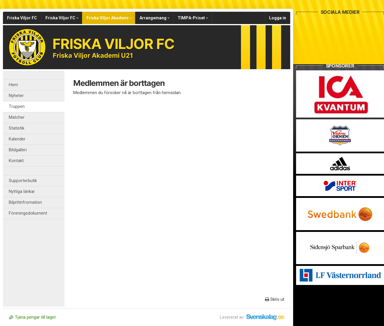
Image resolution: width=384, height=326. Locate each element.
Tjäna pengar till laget (32, 317)
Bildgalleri (18, 149)
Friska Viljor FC (22, 18)
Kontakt (16, 160)
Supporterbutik (23, 180)
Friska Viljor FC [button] (62, 18)
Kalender (17, 139)
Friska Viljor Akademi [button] (109, 18)
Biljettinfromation (25, 202)
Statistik (16, 128)
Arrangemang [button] (155, 18)
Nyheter (16, 95)
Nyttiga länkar (22, 191)
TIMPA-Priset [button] (193, 18)
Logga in (277, 18)
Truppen (17, 106)
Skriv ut (274, 299)
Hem (13, 84)
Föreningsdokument (28, 213)
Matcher (17, 117)
